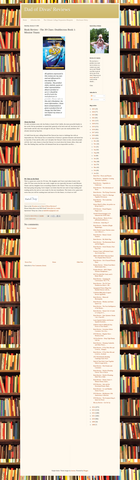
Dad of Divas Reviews (48, 206)
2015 (93, 138)
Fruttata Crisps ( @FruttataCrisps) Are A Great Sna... (103, 252)
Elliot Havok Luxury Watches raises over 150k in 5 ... (103, 231)
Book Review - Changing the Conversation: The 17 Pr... (101, 279)
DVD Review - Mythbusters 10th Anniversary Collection (103, 394)
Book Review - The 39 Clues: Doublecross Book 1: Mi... (102, 284)
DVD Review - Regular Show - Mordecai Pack (102, 334)
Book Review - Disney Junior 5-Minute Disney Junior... (102, 380)
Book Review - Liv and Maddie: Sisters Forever (102, 389)
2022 (93, 118)
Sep (95, 150)
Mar (95, 167)
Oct (95, 147)
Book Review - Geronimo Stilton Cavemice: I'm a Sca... (103, 330)
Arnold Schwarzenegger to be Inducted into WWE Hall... (102, 214)
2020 (93, 123)
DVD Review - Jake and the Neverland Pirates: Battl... (101, 385)
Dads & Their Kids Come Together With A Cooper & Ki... (103, 362)
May (95, 161)
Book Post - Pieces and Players (102, 176)
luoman (73, 470)
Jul (95, 155)
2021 (93, 120)
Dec (95, 141)
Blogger (85, 470)
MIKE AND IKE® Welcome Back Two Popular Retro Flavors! (103, 256)
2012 (93, 413)
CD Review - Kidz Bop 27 (101, 223)
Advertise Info (35, 20)
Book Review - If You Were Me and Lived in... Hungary (103, 348)
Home (25, 20)
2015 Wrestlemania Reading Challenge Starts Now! (101, 357)
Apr (95, 164)
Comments (95, 99)
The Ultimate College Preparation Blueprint (58, 20)
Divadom (35, 206)
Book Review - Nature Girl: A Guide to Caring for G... (104, 311)
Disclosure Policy (82, 20)
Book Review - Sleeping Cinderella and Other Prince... (103, 344)
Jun (95, 158)
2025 (93, 109)
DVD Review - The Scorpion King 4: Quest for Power (104, 399)
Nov (95, 144)
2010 (93, 419)
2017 (93, 132)
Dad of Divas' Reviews (47, 9)
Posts (93, 96)
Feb (95, 170)
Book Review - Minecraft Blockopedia (100, 298)
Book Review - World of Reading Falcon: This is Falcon (103, 371)
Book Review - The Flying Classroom (104, 192)
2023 (93, 115)
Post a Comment (32, 228)
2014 (93, 407)
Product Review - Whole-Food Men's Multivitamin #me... (104, 266)
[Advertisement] (53, 245)
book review (32, 218)
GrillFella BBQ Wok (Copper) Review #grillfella (102, 293)
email (91, 77)
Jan (95, 173)
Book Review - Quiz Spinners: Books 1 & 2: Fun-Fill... (104, 316)
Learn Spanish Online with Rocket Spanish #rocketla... (103, 321)
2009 (93, 422)
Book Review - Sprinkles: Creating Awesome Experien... (103, 179)
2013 (93, 410)
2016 (93, 135)
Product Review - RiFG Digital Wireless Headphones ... (102, 270)
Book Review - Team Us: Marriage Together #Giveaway (103, 196)
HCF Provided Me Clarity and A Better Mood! (102, 275)
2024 (93, 112)
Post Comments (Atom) (39, 265)
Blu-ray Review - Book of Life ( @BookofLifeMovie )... (102, 219)
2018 (93, 129)
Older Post (80, 262)
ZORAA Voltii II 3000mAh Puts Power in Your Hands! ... (102, 325)
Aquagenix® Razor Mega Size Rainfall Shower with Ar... (102, 289)
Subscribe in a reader (53, 208)
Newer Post (28, 262)
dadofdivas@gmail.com (51, 210)
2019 (93, 126)
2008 (93, 424)
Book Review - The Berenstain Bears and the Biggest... (104, 243)
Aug (95, 153)
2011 (93, 416)
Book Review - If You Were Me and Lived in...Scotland (103, 353)
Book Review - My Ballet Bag (102, 239)
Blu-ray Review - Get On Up (101, 402)
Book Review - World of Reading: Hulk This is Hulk (103, 376)
